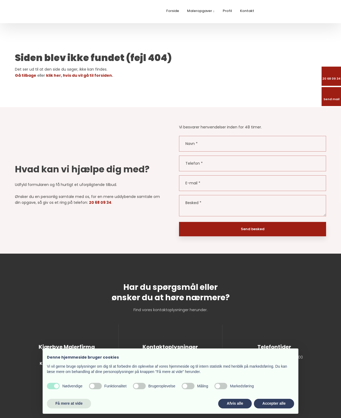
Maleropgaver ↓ (201, 10)
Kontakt (247, 10)
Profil (227, 10)
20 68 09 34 (100, 202)
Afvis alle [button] (235, 403)
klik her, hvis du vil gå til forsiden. (79, 75)
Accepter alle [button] (274, 403)
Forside (172, 10)
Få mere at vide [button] (69, 403)
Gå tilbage (25, 75)
